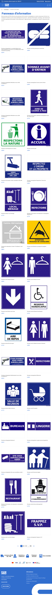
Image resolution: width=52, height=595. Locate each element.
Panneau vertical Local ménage (7, 213)
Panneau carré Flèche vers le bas (8, 311)
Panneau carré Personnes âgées (33, 472)
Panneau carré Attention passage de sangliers (36, 246)
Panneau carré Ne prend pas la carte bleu (35, 48)
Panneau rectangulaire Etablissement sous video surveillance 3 (11, 376)
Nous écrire (48, 1)
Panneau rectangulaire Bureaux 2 (8, 440)
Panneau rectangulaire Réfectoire (34, 375)
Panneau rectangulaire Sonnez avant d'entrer (36, 82)
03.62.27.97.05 (40, 1)
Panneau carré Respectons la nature (8, 148)
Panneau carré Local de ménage (8, 537)
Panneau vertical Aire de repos (7, 343)
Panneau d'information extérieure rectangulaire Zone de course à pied (38, 116)
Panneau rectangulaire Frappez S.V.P (34, 537)
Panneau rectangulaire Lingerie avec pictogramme (37, 440)
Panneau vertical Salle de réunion (8, 408)
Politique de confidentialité (31, 581)
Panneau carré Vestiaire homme (33, 279)
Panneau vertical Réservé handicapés (34, 311)
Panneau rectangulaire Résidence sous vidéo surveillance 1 (10, 83)
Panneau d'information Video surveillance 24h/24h (11, 180)
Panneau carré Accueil (31, 148)
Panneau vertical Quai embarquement (34, 504)
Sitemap (28, 583)
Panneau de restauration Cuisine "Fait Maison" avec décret (12, 247)
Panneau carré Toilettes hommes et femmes (36, 343)
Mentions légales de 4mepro (32, 574)
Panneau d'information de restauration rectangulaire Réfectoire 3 (38, 214)
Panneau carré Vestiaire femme (7, 279)
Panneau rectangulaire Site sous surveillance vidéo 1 (12, 472)
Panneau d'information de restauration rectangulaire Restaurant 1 (12, 505)
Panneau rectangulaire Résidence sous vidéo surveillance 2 (10, 116)
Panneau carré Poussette (32, 408)
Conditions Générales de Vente (32, 576)
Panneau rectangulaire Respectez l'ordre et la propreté (36, 181)
